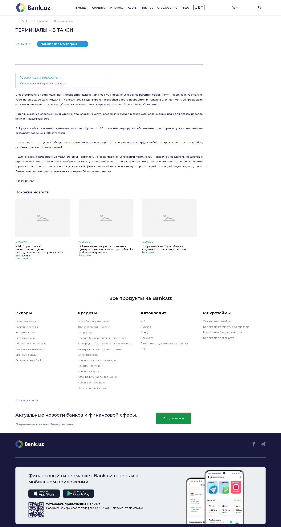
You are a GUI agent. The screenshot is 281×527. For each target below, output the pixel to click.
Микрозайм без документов (222, 332)
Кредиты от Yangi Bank (94, 382)
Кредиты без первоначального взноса (104, 338)
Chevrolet (146, 338)
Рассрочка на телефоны (38, 77)
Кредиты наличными (92, 365)
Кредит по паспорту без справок (226, 327)
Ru (235, 7)
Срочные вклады (26, 354)
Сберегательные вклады (32, 343)
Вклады (81, 7)
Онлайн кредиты (89, 354)
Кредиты (99, 7)
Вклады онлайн (26, 338)
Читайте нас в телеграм (59, 44)
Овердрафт (86, 332)
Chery (144, 332)
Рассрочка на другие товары (42, 83)
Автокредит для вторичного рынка (102, 349)
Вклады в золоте (26, 332)
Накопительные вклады (31, 349)
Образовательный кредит (95, 327)
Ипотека (116, 7)
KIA (142, 321)
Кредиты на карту (90, 371)
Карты (132, 7)
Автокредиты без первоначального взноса (107, 343)
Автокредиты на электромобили (100, 376)
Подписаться (173, 418)
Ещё (185, 7)
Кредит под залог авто (218, 338)
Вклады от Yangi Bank (30, 360)
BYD (143, 349)
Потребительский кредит (95, 321)
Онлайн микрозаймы (217, 321)
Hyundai (146, 327)
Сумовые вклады (26, 321)
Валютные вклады (27, 327)
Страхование (167, 7)
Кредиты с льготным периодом (99, 360)
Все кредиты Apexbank (94, 387)
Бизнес (147, 7)
